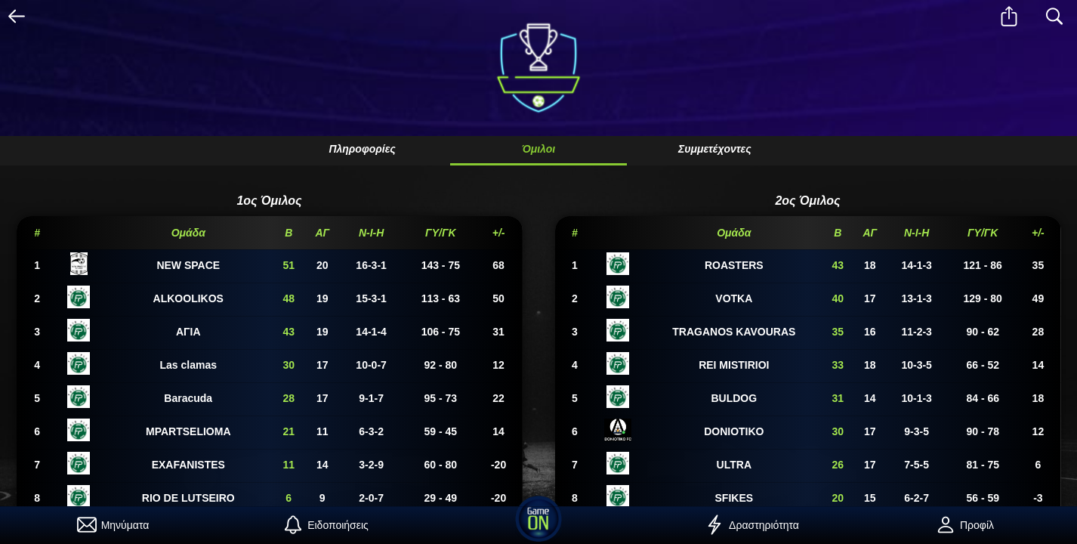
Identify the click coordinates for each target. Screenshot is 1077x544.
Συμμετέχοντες (714, 149)
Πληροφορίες (362, 149)
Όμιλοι (538, 149)
